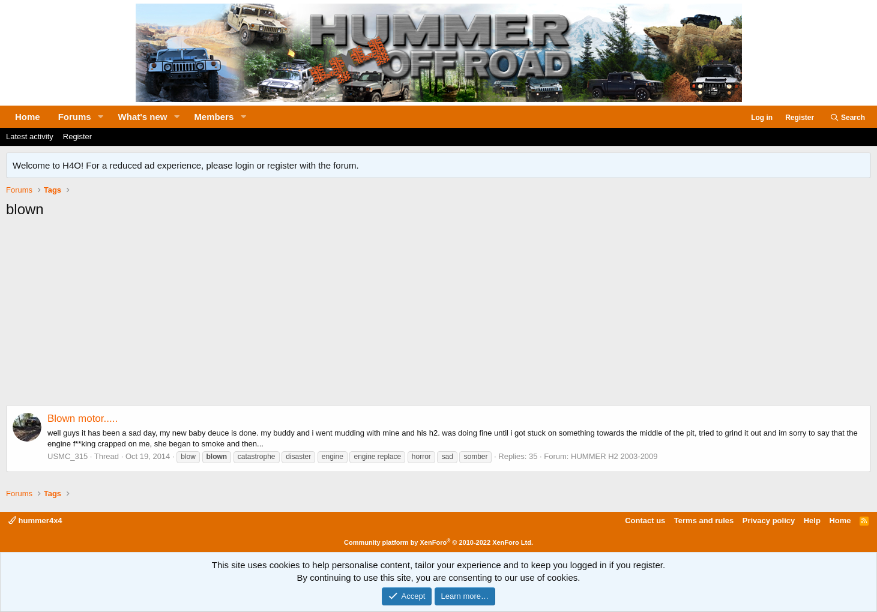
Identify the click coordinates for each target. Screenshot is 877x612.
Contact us (645, 520)
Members (214, 117)
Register (77, 136)
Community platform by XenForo (438, 542)
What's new (142, 117)
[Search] (847, 118)
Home (27, 117)
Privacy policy (769, 520)
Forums (74, 117)
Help (812, 520)
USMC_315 (67, 456)
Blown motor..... (82, 418)
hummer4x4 (35, 520)
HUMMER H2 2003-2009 (614, 456)
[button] (100, 117)
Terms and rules (704, 520)
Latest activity (29, 136)
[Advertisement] (439, 315)
